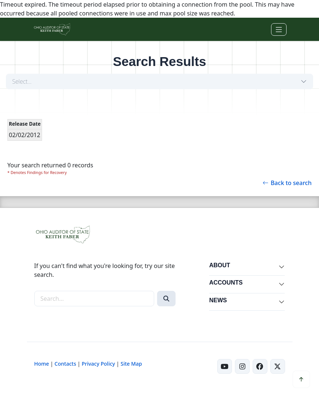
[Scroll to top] (301, 379)
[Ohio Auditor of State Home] (52, 29)
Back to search (287, 183)
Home (41, 363)
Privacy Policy (98, 363)
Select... (22, 81)
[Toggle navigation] (279, 29)
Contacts (65, 363)
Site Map (131, 363)
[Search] (166, 298)
